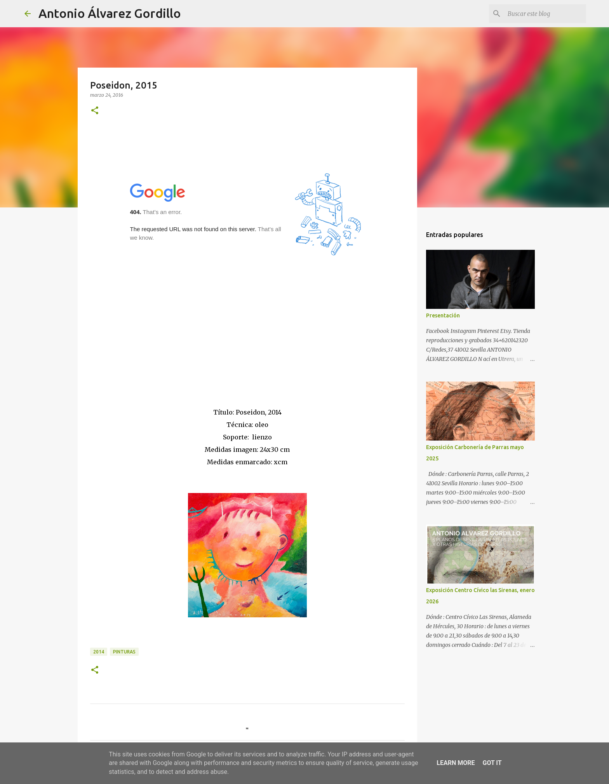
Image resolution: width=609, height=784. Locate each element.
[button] (94, 111)
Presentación (443, 315)
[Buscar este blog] (545, 13)
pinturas (124, 651)
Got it (491, 763)
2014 (98, 651)
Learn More (456, 763)
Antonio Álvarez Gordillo (109, 13)
